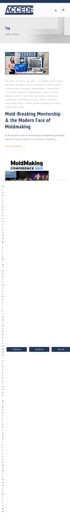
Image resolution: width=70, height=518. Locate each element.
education (22, 92)
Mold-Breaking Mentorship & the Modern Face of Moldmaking (33, 120)
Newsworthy (56, 81)
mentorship (10, 99)
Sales (21, 103)
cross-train (10, 92)
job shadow (40, 96)
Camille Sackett (53, 85)
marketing (52, 96)
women (28, 103)
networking (23, 99)
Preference (16, 349)
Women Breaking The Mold (46, 103)
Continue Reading (15, 146)
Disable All (39, 349)
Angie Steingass (17, 85)
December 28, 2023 (15, 81)
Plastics (34, 99)
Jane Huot (28, 96)
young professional (14, 107)
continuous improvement (32, 88)
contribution (52, 88)
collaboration (12, 88)
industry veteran (13, 96)
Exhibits (45, 81)
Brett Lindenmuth (35, 85)
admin (33, 81)
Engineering (35, 92)
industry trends (50, 92)
